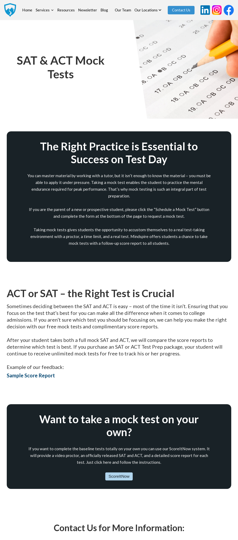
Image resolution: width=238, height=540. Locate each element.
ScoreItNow (118, 476)
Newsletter (87, 10)
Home (27, 10)
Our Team (123, 10)
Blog (104, 10)
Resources (66, 10)
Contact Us (181, 10)
